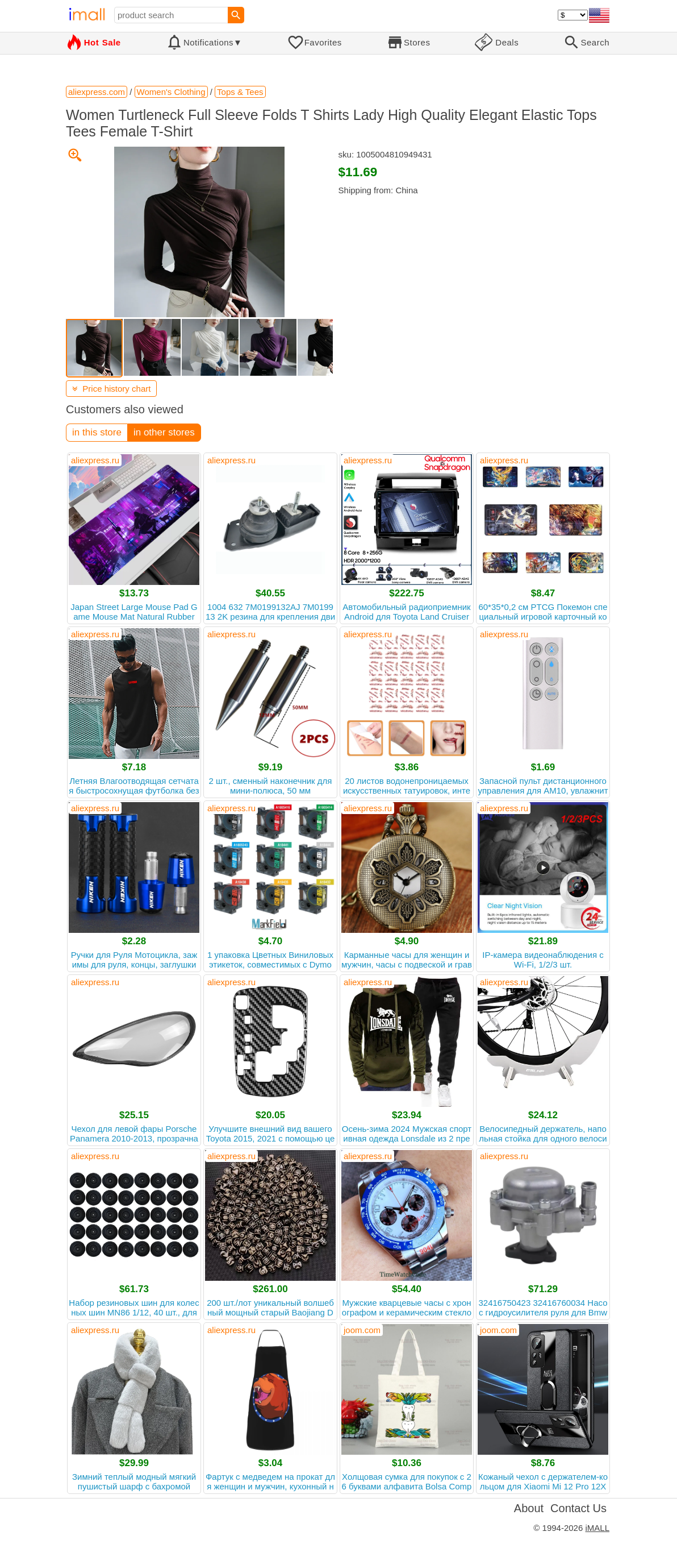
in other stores (164, 432)
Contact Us (578, 1508)
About (529, 1508)
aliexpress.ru (95, 460)
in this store (97, 432)
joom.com (362, 1330)
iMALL (597, 1528)
